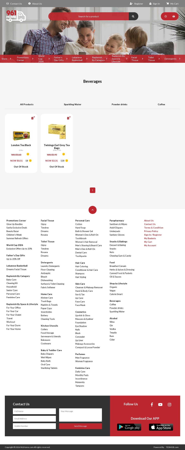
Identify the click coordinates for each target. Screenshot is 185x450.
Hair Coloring (81, 266)
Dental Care (81, 252)
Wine (112, 322)
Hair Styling (80, 277)
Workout (10, 322)
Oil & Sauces (115, 276)
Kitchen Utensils (49, 325)
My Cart (172, 3)
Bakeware (45, 340)
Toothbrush (80, 238)
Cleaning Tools (48, 319)
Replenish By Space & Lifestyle (118, 59)
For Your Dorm (13, 325)
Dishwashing (47, 280)
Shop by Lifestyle (118, 283)
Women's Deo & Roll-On (86, 234)
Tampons (79, 385)
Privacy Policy (151, 231)
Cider (112, 339)
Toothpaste (80, 256)
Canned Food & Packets (121, 273)
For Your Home (13, 329)
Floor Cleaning (47, 269)
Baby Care (11, 279)
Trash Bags (46, 301)
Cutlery (44, 329)
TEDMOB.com (172, 447)
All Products (26, 104)
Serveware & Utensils (51, 336)
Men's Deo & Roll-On (85, 249)
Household (11, 286)
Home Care (46, 294)
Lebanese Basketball (77, 58)
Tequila (113, 332)
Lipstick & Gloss (82, 315)
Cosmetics (80, 312)
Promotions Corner (23, 58)
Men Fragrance (82, 357)
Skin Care (80, 284)
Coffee (161, 104)
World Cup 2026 (41, 59)
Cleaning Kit (12, 283)
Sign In (154, 3)
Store (4, 58)
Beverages (115, 301)
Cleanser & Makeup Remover (89, 287)
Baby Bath (46, 361)
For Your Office (13, 307)
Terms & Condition (153, 227)
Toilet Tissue (151, 58)
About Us (35, 3)
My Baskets (150, 238)
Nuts (112, 252)
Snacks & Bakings (118, 241)
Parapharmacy (117, 220)
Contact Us (14, 3)
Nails (77, 329)
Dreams (44, 231)
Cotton (78, 224)
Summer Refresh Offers (17, 238)
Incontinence (81, 378)
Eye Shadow (81, 326)
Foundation (80, 322)
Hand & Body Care (84, 291)
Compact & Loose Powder (87, 347)
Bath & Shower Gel (84, 231)
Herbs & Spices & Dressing (122, 269)
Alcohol (113, 318)
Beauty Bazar (12, 231)
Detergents (170, 58)
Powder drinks (119, 104)
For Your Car (12, 311)
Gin (111, 325)
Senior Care (11, 290)
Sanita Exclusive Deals (16, 227)
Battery (44, 315)
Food (112, 262)
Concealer (80, 336)
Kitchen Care (47, 297)
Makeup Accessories (85, 344)
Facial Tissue (134, 58)
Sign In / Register (153, 234)
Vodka (113, 329)
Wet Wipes (46, 357)
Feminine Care (13, 297)
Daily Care (80, 371)
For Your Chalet (13, 314)
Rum (112, 336)
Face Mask (80, 305)
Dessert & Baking (118, 245)
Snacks (113, 248)
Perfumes (80, 354)
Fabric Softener (48, 287)
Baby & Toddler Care (51, 350)
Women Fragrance (84, 361)
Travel (9, 318)
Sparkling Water (72, 104)
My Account (150, 245)
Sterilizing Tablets (49, 368)
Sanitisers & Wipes (118, 224)
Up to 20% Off (13, 259)
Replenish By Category (98, 58)
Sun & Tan (80, 294)
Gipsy (43, 224)
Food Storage (47, 333)
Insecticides (46, 312)
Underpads (115, 231)
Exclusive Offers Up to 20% (19, 248)
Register (136, 3)
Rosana (44, 234)
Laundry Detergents (50, 266)
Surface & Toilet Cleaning (52, 284)
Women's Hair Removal (86, 242)
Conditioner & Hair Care (86, 270)
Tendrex (45, 227)
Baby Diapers (47, 354)
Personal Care (13, 294)
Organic (113, 287)
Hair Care (80, 263)
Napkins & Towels (49, 304)
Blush (77, 333)
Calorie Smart (116, 294)
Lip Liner (79, 340)
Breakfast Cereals (118, 266)
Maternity (80, 382)
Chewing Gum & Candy (120, 255)
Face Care (80, 301)
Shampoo (79, 273)
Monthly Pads (81, 375)
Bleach (44, 276)
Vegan (112, 290)
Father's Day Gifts (59, 58)
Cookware (46, 343)
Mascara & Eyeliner (84, 319)
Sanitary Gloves (117, 234)
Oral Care (45, 364)
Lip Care (79, 298)
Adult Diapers (116, 227)
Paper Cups (46, 308)
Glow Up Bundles (14, 224)
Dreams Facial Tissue (16, 269)
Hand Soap (80, 227)
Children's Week (14, 234)
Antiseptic (45, 273)
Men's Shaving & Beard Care (88, 245)
